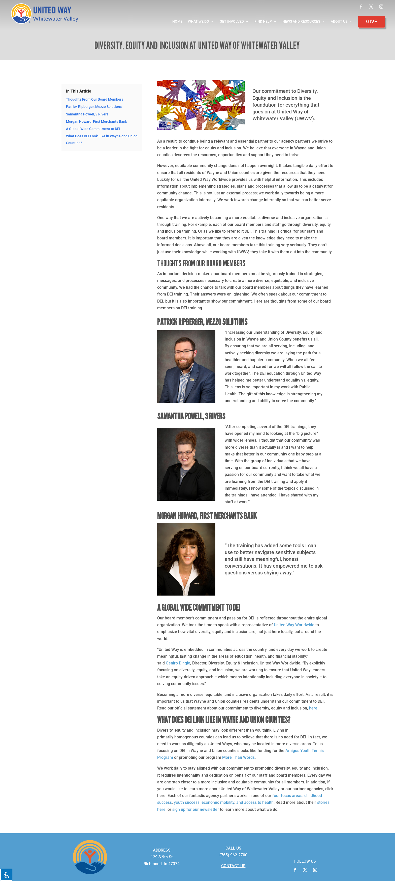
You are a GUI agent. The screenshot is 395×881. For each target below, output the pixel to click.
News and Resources (301, 21)
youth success (187, 802)
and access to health (255, 802)
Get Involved (232, 21)
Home (177, 21)
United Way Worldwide (294, 624)
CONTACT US (233, 865)
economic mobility (218, 802)
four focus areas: (287, 795)
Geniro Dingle (178, 663)
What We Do (198, 21)
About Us (339, 21)
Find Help (263, 21)
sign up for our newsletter (195, 809)
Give (371, 21)
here (313, 708)
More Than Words (238, 757)
